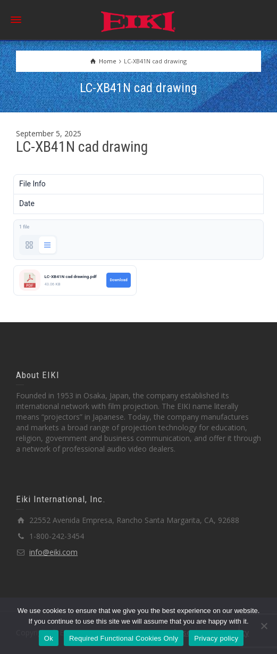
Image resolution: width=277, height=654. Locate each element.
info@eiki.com (53, 552)
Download (118, 279)
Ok (48, 638)
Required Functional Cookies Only (123, 638)
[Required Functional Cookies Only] (263, 625)
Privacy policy (216, 638)
